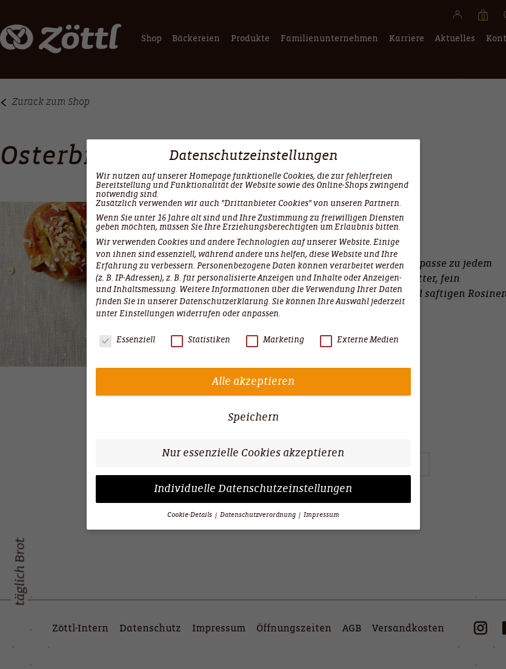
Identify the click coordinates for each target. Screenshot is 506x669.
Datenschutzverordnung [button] (259, 514)
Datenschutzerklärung (223, 301)
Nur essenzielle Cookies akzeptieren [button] (253, 453)
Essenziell (127, 339)
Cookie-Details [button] (190, 514)
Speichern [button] (253, 417)
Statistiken (200, 339)
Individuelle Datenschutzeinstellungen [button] (253, 488)
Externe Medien (359, 339)
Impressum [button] (321, 514)
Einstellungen (147, 313)
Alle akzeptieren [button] (253, 381)
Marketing (275, 339)
